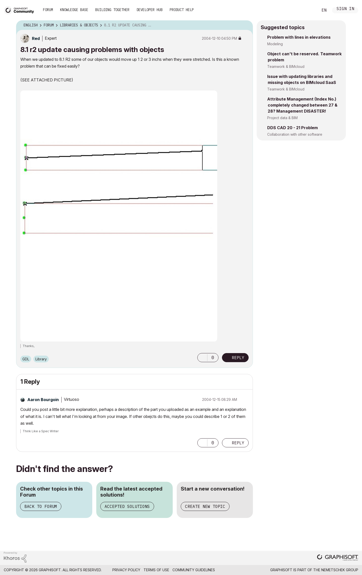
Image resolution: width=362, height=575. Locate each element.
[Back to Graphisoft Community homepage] (20, 10)
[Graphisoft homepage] (337, 558)
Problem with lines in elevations (299, 37)
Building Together (112, 10)
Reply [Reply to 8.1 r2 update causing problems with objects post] (238, 357)
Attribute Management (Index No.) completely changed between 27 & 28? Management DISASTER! (302, 105)
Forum (48, 10)
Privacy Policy (126, 570)
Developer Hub (150, 10)
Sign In (345, 9)
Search (308, 10)
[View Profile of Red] (36, 38)
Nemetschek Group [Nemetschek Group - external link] (339, 570)
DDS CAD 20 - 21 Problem (292, 127)
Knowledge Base (74, 10)
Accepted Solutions (127, 506)
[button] (202, 357)
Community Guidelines (193, 570)
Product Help (182, 10)
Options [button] (246, 25)
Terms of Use (156, 570)
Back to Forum (40, 506)
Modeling (275, 44)
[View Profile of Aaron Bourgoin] (43, 399)
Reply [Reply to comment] (238, 442)
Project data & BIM (282, 118)
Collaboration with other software (294, 134)
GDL (25, 359)
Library (41, 359)
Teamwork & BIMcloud (285, 66)
